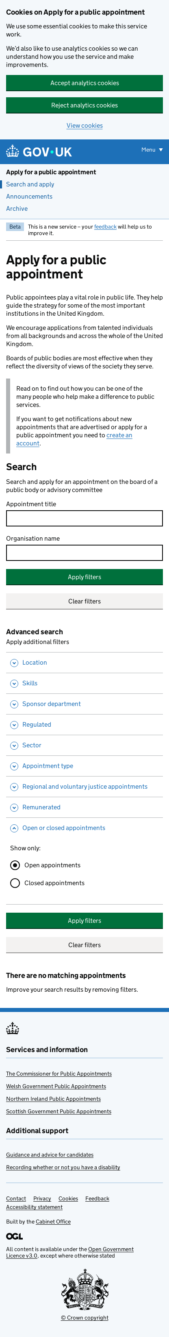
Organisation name (33, 538)
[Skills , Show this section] (84, 683)
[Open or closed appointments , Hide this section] (84, 827)
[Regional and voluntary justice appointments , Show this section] (84, 786)
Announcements (29, 196)
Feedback (97, 1198)
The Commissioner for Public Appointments (59, 1073)
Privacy (42, 1198)
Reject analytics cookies (84, 105)
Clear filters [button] (84, 601)
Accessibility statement (34, 1207)
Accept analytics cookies (84, 83)
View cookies (85, 125)
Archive (17, 208)
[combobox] (84, 553)
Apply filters (84, 577)
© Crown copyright (84, 1317)
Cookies (68, 1198)
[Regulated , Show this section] (84, 724)
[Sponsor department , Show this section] (84, 703)
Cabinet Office (53, 1221)
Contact (16, 1198)
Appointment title (31, 504)
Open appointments (52, 865)
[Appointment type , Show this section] (84, 765)
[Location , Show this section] (84, 662)
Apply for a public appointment (51, 172)
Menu (149, 149)
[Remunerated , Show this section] (84, 807)
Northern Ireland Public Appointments (53, 1098)
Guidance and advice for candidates (49, 1154)
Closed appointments (54, 883)
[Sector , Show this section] (84, 745)
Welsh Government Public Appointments (56, 1086)
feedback (105, 226)
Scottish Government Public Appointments (58, 1111)
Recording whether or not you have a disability (63, 1167)
